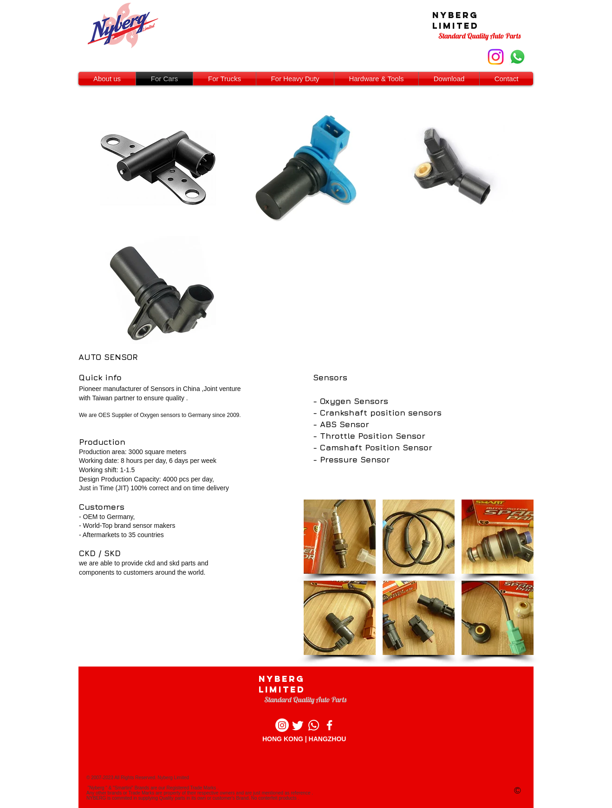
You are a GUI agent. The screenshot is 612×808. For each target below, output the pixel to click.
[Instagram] (282, 725)
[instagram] (495, 56)
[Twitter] (298, 725)
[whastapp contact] (517, 56)
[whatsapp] (313, 725)
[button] (340, 537)
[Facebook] (329, 725)
